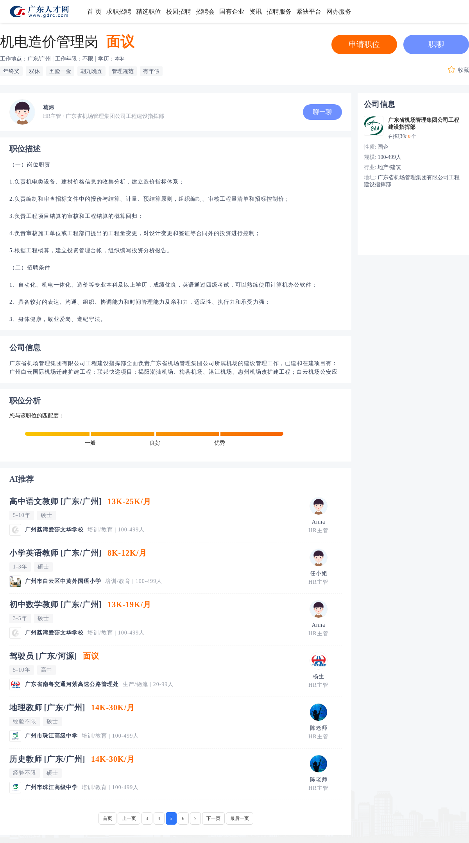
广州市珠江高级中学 (51, 736)
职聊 (436, 44)
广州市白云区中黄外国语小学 (63, 581)
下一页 (213, 818)
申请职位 (364, 44)
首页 (107, 818)
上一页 (129, 818)
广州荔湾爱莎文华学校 (54, 530)
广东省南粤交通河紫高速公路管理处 (72, 684)
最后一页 (239, 818)
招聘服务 (279, 11)
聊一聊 (322, 112)
